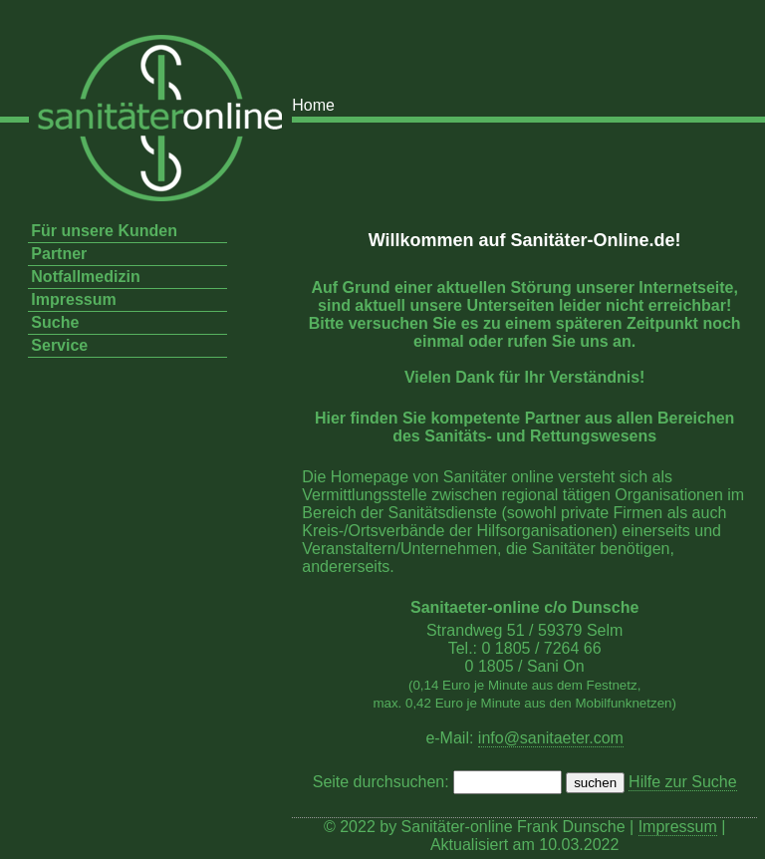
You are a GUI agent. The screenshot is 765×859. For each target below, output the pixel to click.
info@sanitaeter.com (551, 737)
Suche (55, 322)
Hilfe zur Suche (683, 781)
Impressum (73, 299)
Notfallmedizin (85, 276)
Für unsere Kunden (104, 230)
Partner (59, 253)
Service (59, 345)
